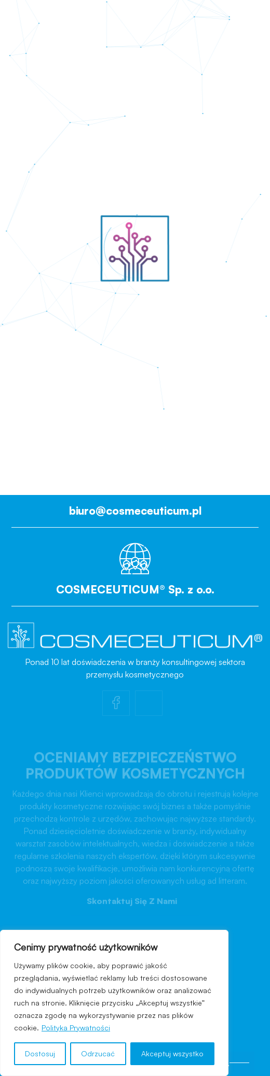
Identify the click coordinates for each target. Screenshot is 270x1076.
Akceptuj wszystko (172, 1053)
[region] (114, 1003)
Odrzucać (98, 1053)
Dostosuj (40, 1053)
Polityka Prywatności (76, 1027)
